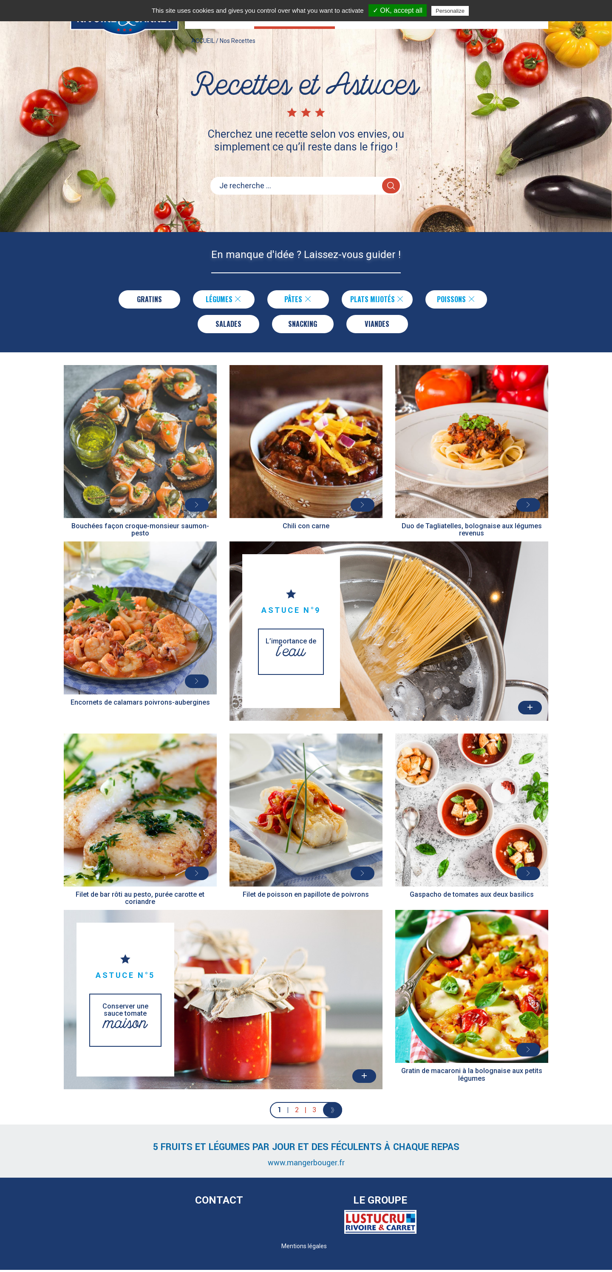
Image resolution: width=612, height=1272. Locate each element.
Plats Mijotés (377, 299)
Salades (228, 325)
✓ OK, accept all (397, 10)
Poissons (458, 299)
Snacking (302, 325)
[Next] (332, 1112)
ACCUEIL (203, 48)
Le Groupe (380, 1202)
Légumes (221, 299)
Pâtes (296, 299)
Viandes (377, 325)
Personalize (450, 11)
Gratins (147, 299)
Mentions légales (304, 1248)
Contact (219, 1202)
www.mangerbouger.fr (306, 1164)
